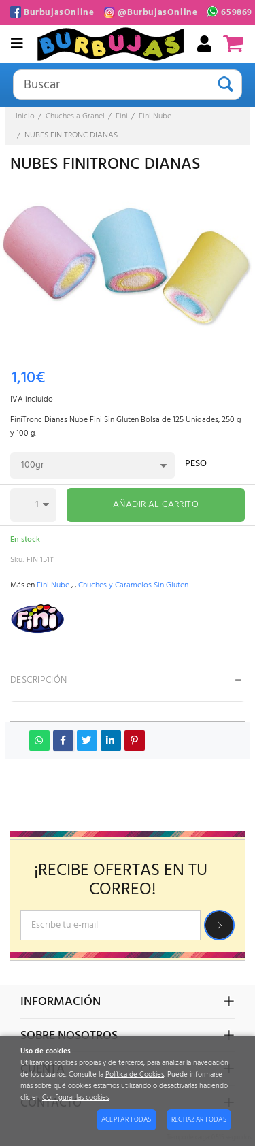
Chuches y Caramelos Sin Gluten (133, 585)
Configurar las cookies (75, 1098)
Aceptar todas (126, 1119)
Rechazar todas (198, 1119)
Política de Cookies (134, 1075)
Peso (196, 465)
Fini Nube (53, 585)
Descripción (38, 680)
